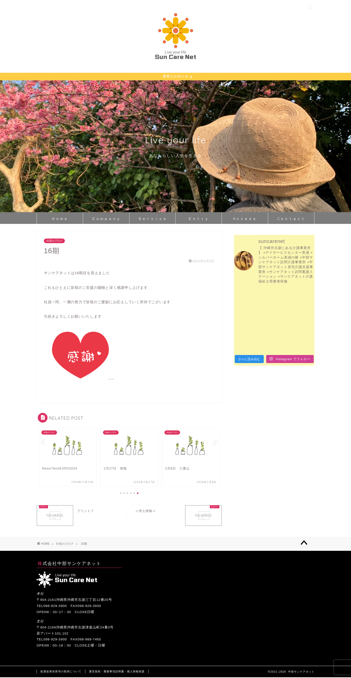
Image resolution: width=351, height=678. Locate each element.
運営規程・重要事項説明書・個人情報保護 (117, 672)
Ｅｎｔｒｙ (198, 219)
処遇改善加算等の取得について (60, 672)
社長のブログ (54, 241)
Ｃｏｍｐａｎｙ (106, 219)
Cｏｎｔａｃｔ (291, 219)
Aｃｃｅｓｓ (245, 219)
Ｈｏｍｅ (59, 219)
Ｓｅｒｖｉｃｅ (152, 219)
